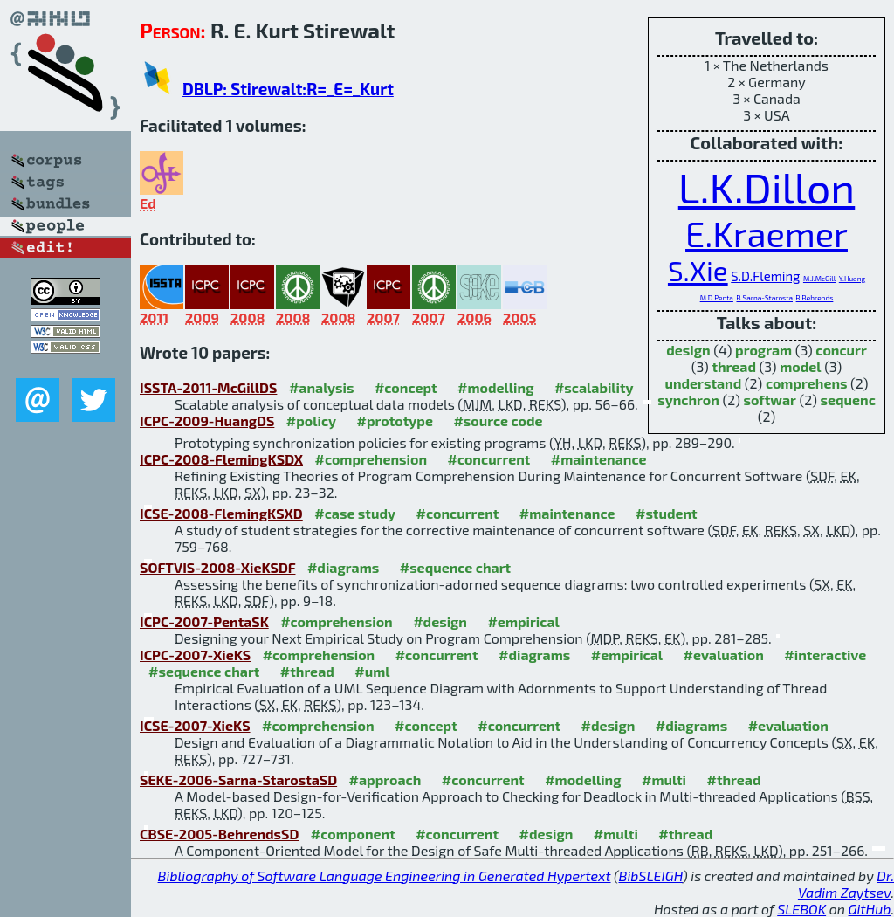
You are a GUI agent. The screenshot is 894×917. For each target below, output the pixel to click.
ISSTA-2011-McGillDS (208, 387)
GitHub (870, 908)
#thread (307, 671)
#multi (664, 779)
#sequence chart (455, 567)
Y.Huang (852, 278)
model (800, 366)
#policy (311, 420)
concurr (840, 349)
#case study (354, 513)
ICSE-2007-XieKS (195, 725)
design (688, 349)
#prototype (395, 420)
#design (440, 621)
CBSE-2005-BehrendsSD (219, 833)
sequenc (847, 399)
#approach (385, 779)
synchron (688, 399)
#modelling (495, 387)
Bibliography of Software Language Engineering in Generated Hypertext (384, 875)
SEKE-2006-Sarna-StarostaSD (238, 779)
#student (667, 513)
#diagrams (343, 567)
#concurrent (488, 459)
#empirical (523, 621)
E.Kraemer (766, 233)
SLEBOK (801, 908)
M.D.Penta (716, 297)
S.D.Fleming (765, 276)
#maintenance (599, 459)
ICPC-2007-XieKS (195, 654)
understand (702, 383)
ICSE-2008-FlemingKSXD (221, 513)
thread (734, 366)
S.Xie (698, 270)
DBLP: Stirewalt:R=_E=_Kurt (288, 89)
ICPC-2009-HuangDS (207, 420)
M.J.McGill (819, 278)
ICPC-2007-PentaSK (204, 621)
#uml (371, 671)
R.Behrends (815, 297)
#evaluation (724, 654)
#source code (497, 420)
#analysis (321, 387)
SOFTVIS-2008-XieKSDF (217, 567)
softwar (769, 399)
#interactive (825, 654)
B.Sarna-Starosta (764, 297)
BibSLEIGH (651, 875)
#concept (406, 387)
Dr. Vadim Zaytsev (846, 883)
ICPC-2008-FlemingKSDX (221, 459)
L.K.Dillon (766, 187)
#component (353, 833)
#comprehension (370, 459)
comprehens (807, 383)
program (763, 349)
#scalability (594, 387)
